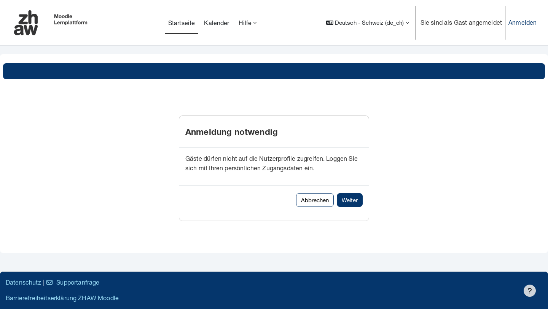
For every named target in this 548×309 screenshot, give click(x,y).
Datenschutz (23, 282)
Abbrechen (315, 200)
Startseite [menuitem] (181, 22)
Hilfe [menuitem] (245, 22)
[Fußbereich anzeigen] (530, 291)
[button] (367, 22)
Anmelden (522, 22)
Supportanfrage (72, 282)
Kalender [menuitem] (216, 22)
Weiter (350, 200)
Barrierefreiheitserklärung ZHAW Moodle (62, 297)
